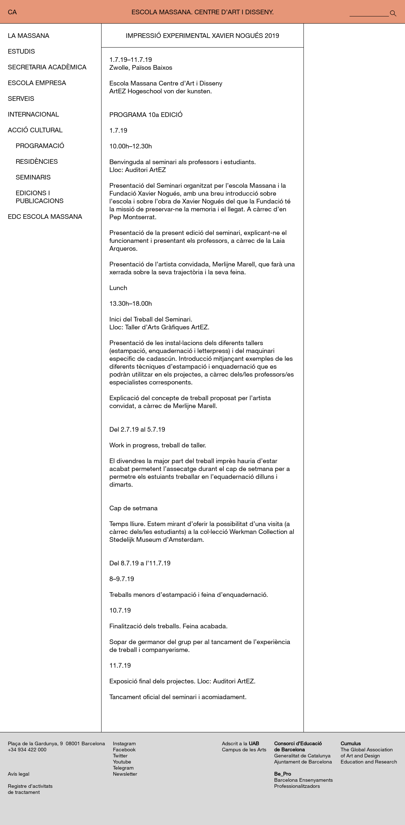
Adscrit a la (240, 743)
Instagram (124, 743)
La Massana (28, 35)
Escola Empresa (37, 83)
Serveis (21, 98)
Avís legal (18, 774)
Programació (40, 145)
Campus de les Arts (244, 749)
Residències (37, 161)
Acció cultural (35, 130)
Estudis (21, 51)
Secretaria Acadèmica (47, 67)
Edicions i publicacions (40, 197)
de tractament (24, 792)
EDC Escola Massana (45, 216)
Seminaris (33, 177)
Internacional (33, 114)
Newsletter (125, 774)
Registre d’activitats (30, 786)
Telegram (123, 768)
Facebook (124, 749)
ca (12, 12)
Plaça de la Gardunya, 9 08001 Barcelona (56, 743)
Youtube (122, 761)
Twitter (120, 755)
